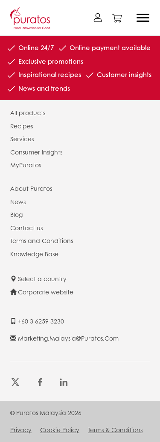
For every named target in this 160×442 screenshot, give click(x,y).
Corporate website (41, 292)
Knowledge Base (34, 253)
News (18, 201)
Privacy (21, 429)
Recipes (21, 126)
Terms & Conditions (115, 429)
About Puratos (31, 188)
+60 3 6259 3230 (37, 321)
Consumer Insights (36, 152)
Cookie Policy (59, 429)
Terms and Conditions (41, 240)
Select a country (38, 278)
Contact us (26, 227)
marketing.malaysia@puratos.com (64, 338)
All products (27, 112)
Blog (16, 214)
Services (22, 138)
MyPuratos (25, 164)
